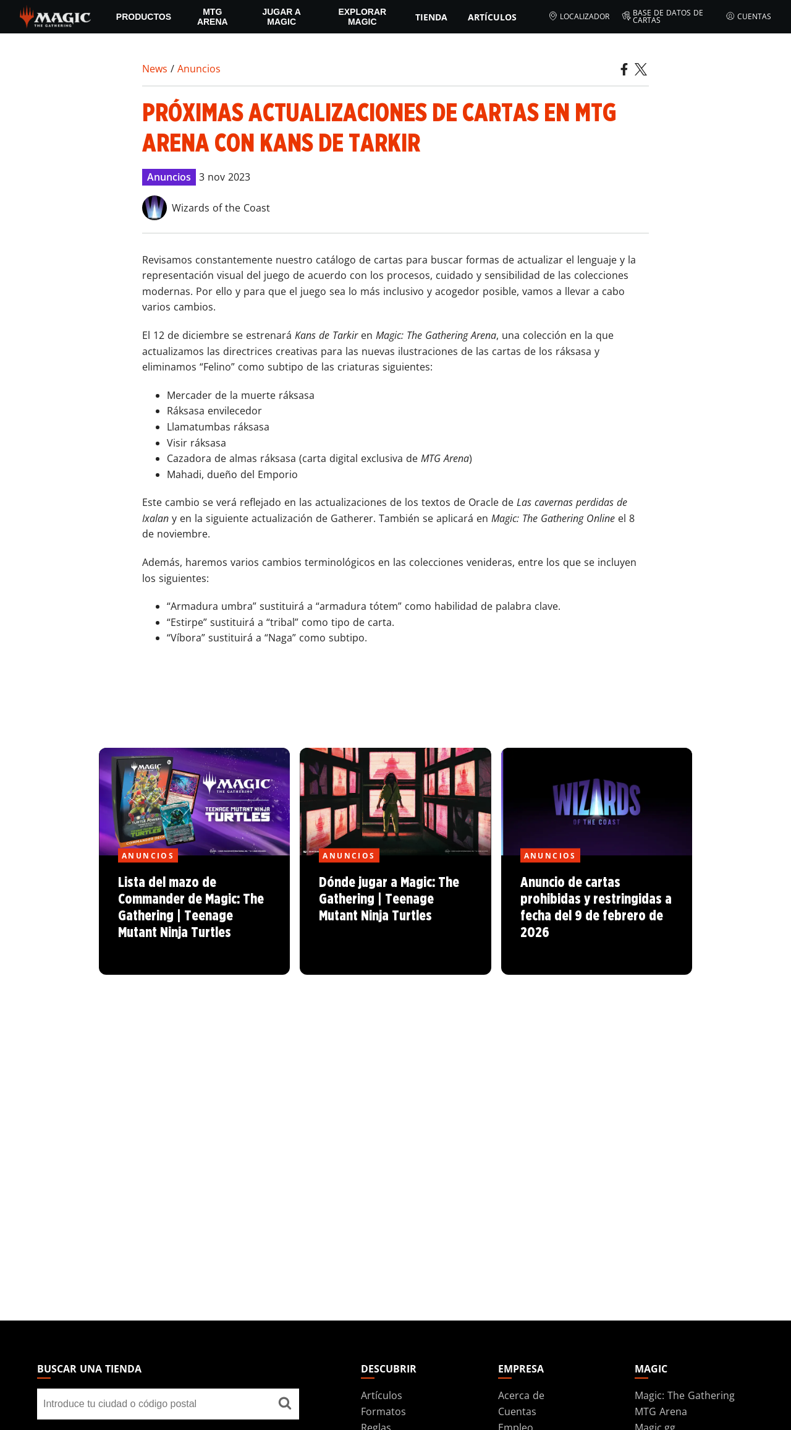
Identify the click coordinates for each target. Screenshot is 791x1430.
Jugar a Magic (281, 17)
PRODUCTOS (143, 17)
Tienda (431, 17)
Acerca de (521, 1395)
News (154, 68)
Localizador (578, 16)
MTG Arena (212, 17)
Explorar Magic (362, 17)
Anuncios (199, 68)
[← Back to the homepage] (55, 15)
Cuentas (748, 16)
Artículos (492, 17)
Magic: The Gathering (685, 1395)
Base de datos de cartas (663, 16)
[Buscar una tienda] (285, 1404)
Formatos (383, 1411)
